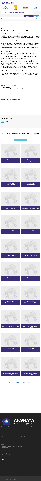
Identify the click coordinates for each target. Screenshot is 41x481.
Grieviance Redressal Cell (6, 439)
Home (3, 12)
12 (27, 382)
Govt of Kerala (23, 436)
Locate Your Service (28, 16)
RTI (27, 12)
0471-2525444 (4, 451)
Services (14, 479)
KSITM (3, 436)
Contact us (30, 12)
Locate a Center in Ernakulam (20, 140)
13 (29, 382)
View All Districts (5, 24)
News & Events (22, 12)
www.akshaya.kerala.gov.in (6, 454)
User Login (36, 16)
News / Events (6, 118)
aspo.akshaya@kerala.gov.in (6, 453)
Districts (37, 18)
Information (19, 479)
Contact (32, 479)
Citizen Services (11, 12)
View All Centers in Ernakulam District (33, 24)
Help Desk (17, 12)
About (6, 12)
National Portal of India (25, 439)
